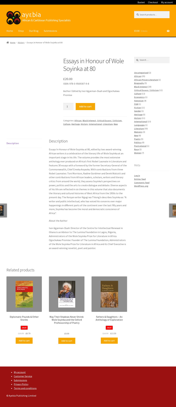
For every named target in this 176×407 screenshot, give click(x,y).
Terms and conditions (25, 388)
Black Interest (89, 120)
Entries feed (140, 179)
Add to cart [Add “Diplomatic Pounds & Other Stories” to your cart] (24, 340)
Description (12, 143)
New (116, 124)
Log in (137, 175)
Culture (66, 124)
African (78, 120)
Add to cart (85, 106)
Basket (141, 2)
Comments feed (141, 182)
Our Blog (33, 30)
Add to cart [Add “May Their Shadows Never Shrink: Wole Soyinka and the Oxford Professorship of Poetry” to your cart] (66, 340)
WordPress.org (141, 186)
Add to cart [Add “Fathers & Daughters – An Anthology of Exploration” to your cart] (109, 340)
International (95, 124)
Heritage (75, 124)
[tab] (24, 143)
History (21, 42)
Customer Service (23, 376)
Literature (108, 124)
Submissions (50, 30)
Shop (21, 30)
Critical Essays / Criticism (109, 120)
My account (167, 2)
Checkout (153, 2)
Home (9, 30)
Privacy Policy (21, 384)
